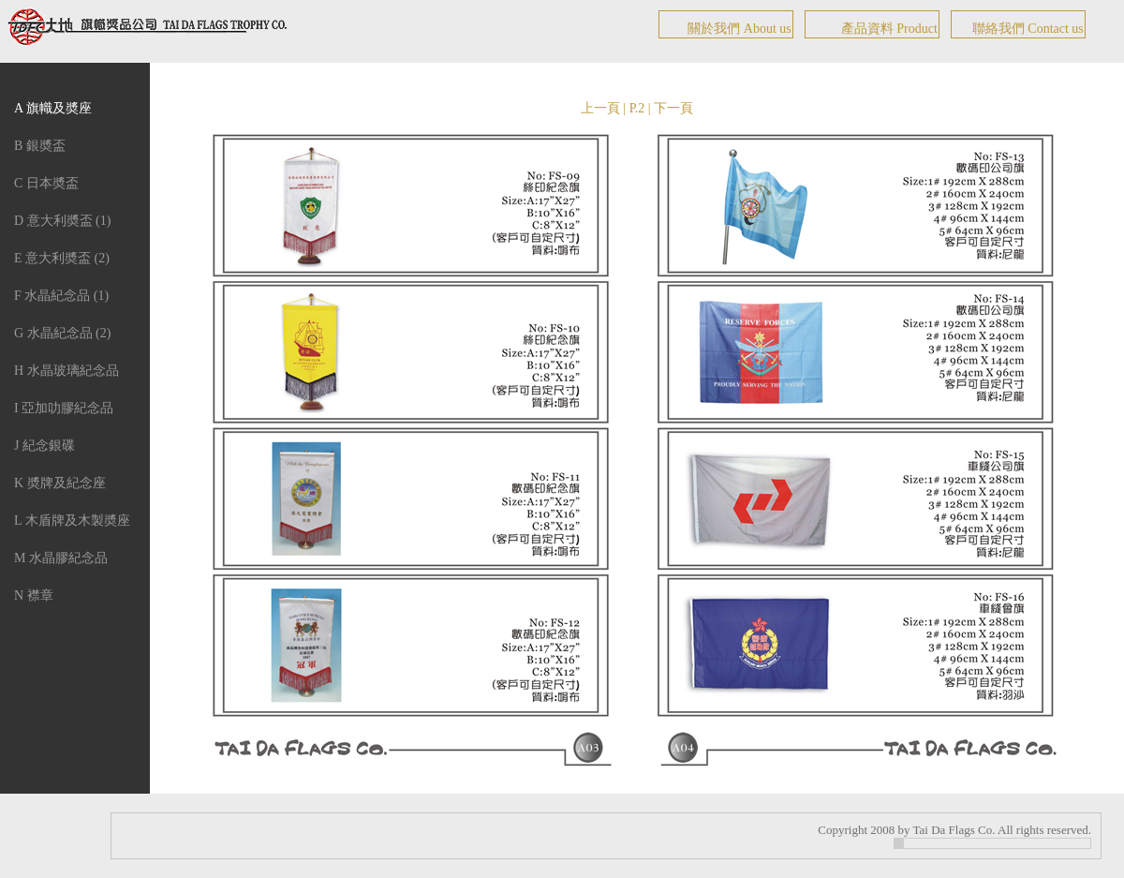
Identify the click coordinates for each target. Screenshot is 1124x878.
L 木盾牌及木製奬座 (72, 520)
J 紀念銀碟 (44, 446)
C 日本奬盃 (46, 183)
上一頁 (600, 108)
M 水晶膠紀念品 (61, 558)
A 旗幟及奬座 (53, 108)
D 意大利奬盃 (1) (62, 221)
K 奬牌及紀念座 (60, 483)
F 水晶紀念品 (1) (61, 296)
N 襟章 (33, 595)
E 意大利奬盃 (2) (62, 258)
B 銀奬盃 (40, 146)
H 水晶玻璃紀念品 (66, 371)
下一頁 (673, 108)
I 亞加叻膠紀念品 (63, 408)
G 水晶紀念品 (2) (62, 333)
